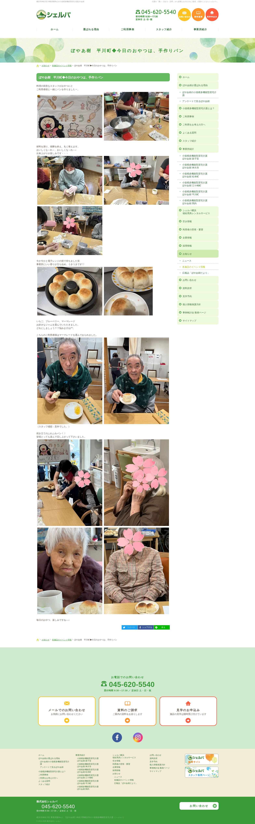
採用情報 (187, 245)
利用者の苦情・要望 (193, 229)
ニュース (186, 260)
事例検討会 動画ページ (194, 312)
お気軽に (66, 712)
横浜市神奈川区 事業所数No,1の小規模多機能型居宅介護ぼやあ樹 (60, 1)
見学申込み (212, 14)
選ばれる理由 (91, 29)
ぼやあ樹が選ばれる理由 (195, 85)
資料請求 (187, 288)
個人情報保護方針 (192, 304)
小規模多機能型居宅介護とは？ (199, 108)
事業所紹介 (188, 149)
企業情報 (187, 237)
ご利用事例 (188, 116)
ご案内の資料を (127, 712)
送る (159, 626)
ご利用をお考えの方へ (194, 124)
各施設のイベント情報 (193, 267)
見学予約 (187, 296)
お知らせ (187, 254)
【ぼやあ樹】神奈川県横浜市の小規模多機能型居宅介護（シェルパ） (95, 817)
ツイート (128, 626)
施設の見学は (188, 712)
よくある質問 (189, 132)
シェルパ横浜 (200, 212)
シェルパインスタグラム (138, 737)
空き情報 (187, 221)
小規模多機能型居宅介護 (200, 157)
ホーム (186, 77)
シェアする (145, 626)
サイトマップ (189, 320)
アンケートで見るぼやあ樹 (196, 101)
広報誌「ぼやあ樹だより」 (196, 273)
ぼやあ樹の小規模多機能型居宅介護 (199, 93)
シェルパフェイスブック (117, 737)
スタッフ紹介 (189, 141)
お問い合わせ (189, 280)
